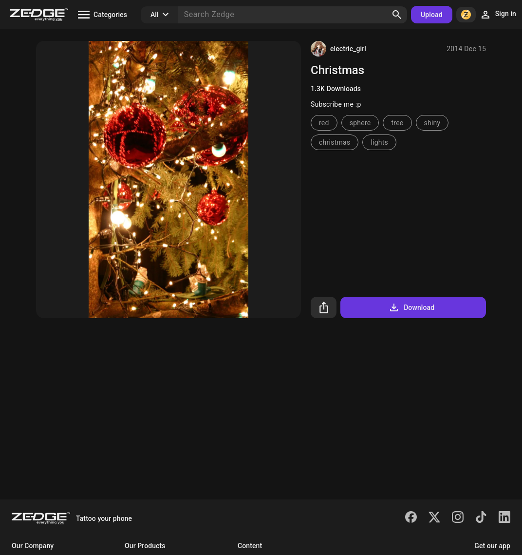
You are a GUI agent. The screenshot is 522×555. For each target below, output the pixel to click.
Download (411, 307)
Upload (432, 15)
